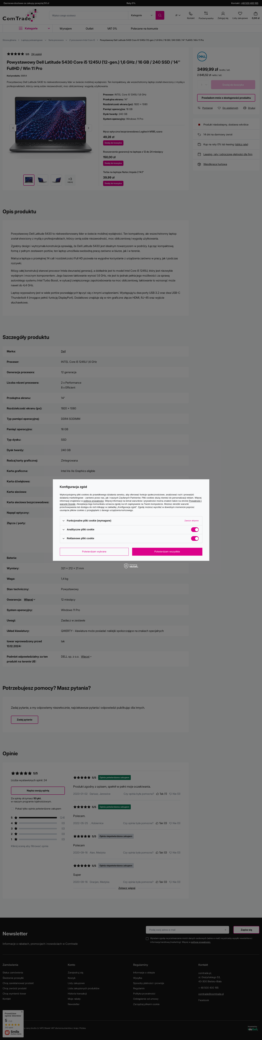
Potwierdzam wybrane (94, 551)
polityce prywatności (93, 501)
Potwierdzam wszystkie (167, 551)
